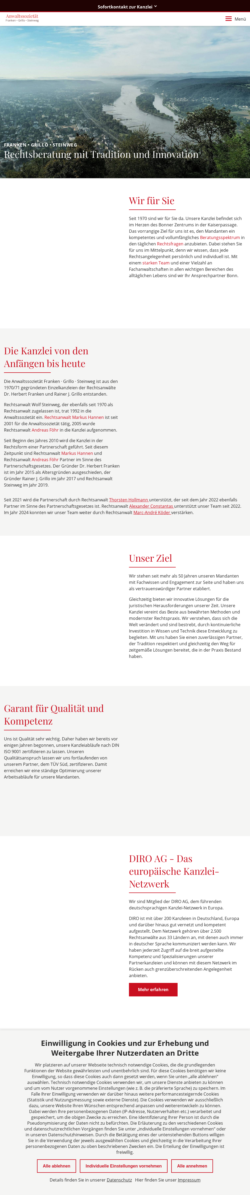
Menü (235, 19)
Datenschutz (119, 1180)
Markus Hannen (77, 424)
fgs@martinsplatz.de (38, 1024)
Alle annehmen (192, 1166)
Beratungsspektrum (220, 237)
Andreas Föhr (46, 400)
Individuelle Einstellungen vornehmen (124, 1166)
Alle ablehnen (56, 1166)
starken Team (156, 263)
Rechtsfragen (170, 244)
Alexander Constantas (151, 476)
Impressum (189, 1180)
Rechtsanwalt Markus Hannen (74, 388)
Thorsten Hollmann (129, 470)
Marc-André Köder (152, 483)
